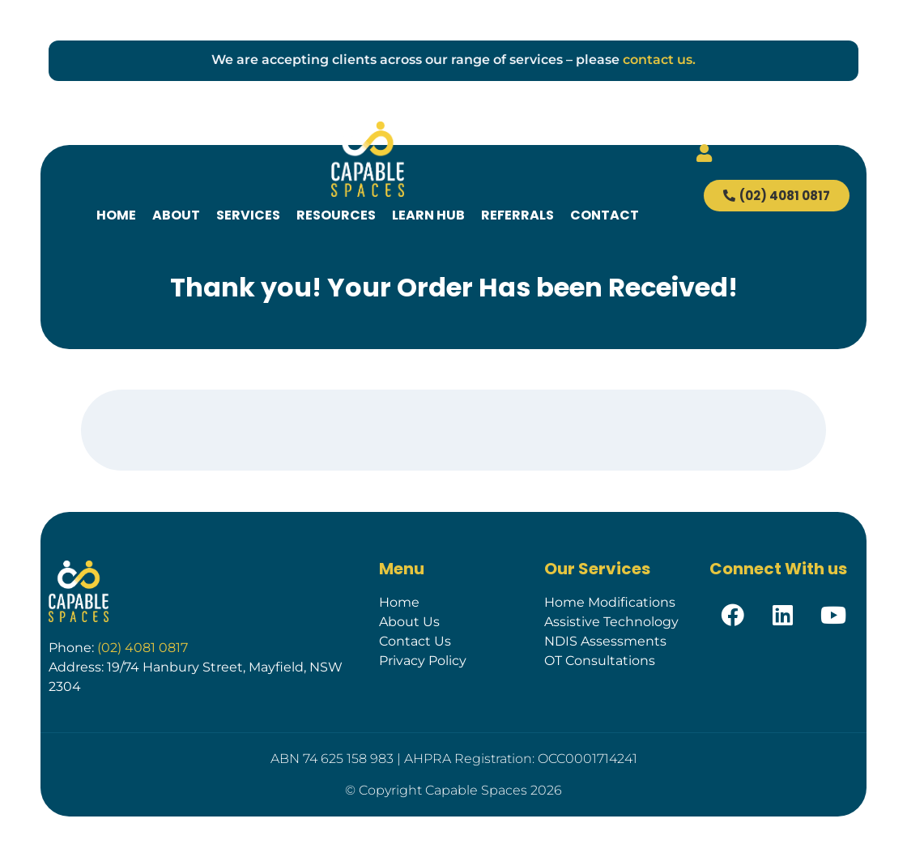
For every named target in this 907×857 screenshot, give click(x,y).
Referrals (517, 215)
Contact (604, 215)
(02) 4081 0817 (142, 647)
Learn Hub (428, 215)
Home (116, 215)
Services (248, 215)
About (176, 215)
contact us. (659, 59)
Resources (336, 215)
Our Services (597, 568)
